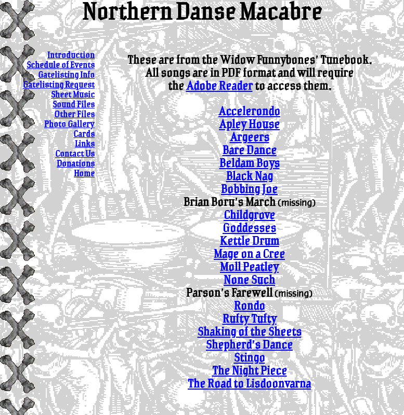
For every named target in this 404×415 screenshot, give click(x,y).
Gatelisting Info (66, 75)
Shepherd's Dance (249, 345)
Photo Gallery (69, 125)
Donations (76, 164)
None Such (249, 280)
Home (84, 174)
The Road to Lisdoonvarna (249, 384)
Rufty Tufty (250, 319)
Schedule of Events (61, 66)
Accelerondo (249, 111)
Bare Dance (250, 150)
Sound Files (74, 105)
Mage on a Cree (249, 254)
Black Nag (249, 176)
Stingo (249, 358)
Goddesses (249, 228)
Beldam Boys (249, 163)
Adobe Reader (219, 86)
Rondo (249, 306)
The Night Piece (249, 371)
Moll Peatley (249, 267)
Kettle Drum (249, 241)
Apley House (249, 124)
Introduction (71, 56)
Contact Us (75, 154)
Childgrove (249, 215)
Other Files (74, 115)
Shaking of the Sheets (250, 332)
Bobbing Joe (249, 189)
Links (85, 144)
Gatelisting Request (59, 85)
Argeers (249, 137)
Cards (84, 135)
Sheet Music (73, 95)
